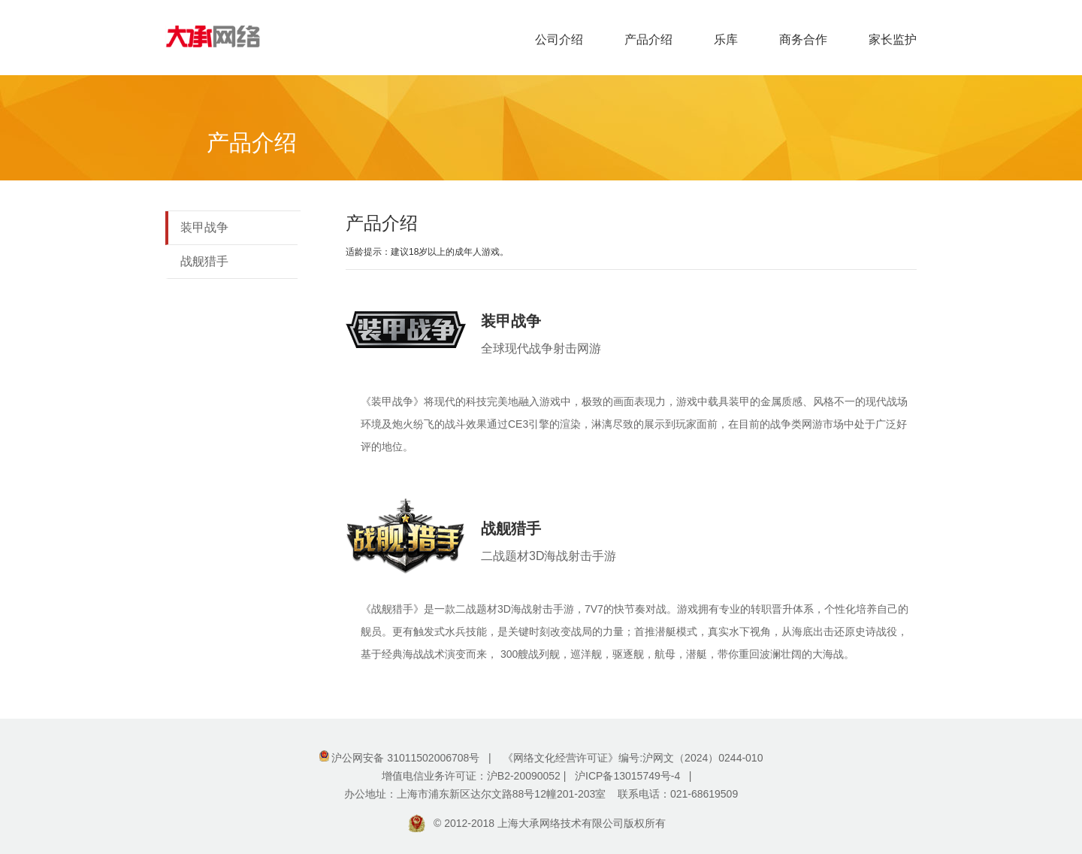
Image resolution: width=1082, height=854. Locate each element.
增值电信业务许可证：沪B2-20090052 (473, 776)
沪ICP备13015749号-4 (627, 776)
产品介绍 (648, 39)
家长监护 (893, 39)
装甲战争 (204, 227)
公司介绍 (559, 39)
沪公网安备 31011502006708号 (405, 758)
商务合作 (803, 39)
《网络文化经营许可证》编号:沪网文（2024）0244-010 (633, 758)
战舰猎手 (204, 261)
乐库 (726, 39)
